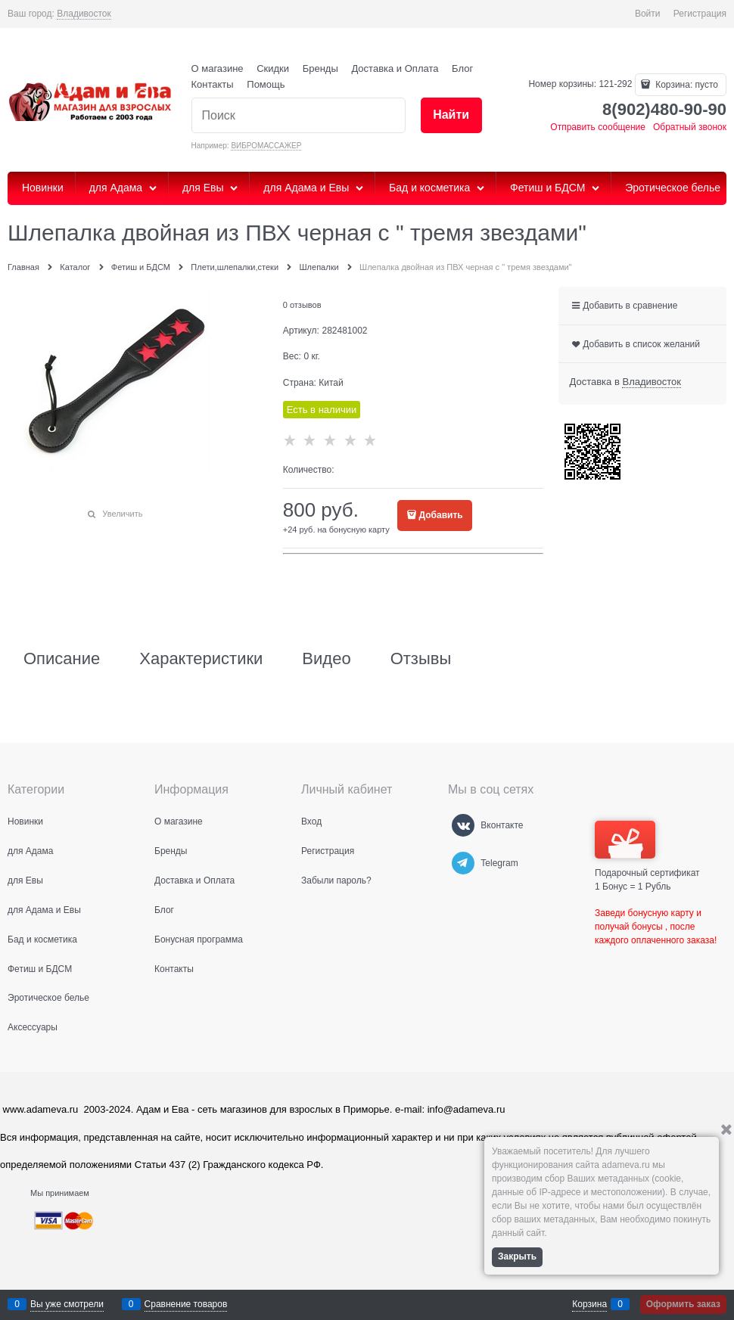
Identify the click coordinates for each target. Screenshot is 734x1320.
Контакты (212, 84)
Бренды (320, 68)
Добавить (441, 515)
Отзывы (421, 659)
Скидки (273, 68)
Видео (326, 659)
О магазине (217, 68)
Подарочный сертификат (647, 849)
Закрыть (517, 1256)
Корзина (589, 1304)
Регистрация (699, 13)
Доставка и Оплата (394, 68)
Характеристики (201, 659)
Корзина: (685, 84)
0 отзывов (302, 304)
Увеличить (122, 513)
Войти (648, 13)
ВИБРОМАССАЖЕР (266, 145)
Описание (61, 659)
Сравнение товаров (186, 1304)
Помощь (266, 84)
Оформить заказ (683, 1304)
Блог (462, 68)
